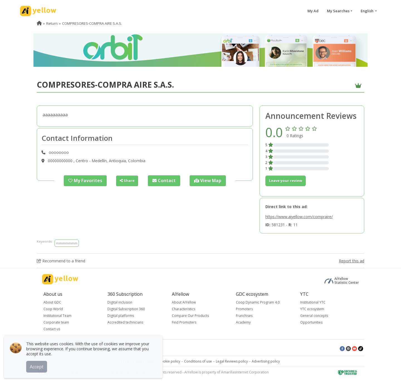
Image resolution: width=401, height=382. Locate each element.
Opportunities (311, 322)
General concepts (314, 315)
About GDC (52, 302)
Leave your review (285, 180)
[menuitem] (39, 23)
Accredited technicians (125, 322)
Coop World (53, 309)
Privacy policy (144, 361)
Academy (243, 322)
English (367, 10)
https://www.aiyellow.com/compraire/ (299, 216)
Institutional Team (57, 315)
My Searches (338, 10)
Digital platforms (120, 315)
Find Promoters (184, 322)
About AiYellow (184, 302)
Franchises (244, 315)
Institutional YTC (313, 302)
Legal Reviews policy (232, 361)
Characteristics (183, 309)
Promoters (244, 309)
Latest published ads (121, 348)
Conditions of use (198, 361)
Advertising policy (266, 361)
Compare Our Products (190, 315)
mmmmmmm (66, 243)
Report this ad (351, 260)
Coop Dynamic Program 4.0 (258, 302)
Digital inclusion (119, 302)
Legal (125, 361)
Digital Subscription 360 (126, 309)
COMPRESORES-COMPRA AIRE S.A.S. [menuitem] (92, 23)
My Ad (313, 10)
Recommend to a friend (61, 260)
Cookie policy (169, 361)
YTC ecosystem (312, 309)
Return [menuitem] (52, 23)
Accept (38, 365)
